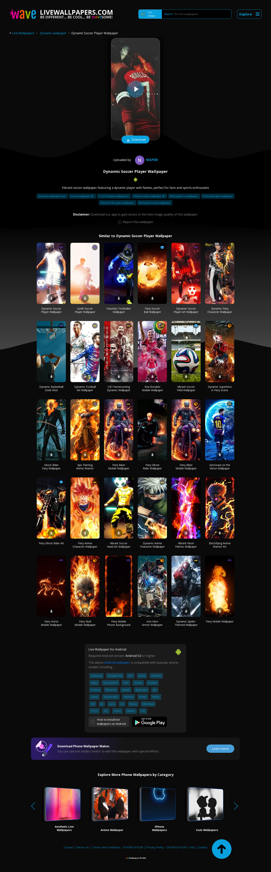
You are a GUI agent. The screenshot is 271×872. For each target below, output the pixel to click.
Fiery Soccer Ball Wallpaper (152, 310)
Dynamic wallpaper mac (52, 196)
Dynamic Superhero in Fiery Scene (220, 388)
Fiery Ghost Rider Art (51, 543)
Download (135, 139)
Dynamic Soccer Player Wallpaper (51, 310)
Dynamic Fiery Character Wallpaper (219, 310)
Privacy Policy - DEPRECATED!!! (166, 847)
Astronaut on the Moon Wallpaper (219, 466)
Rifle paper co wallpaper (184, 196)
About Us (83, 847)
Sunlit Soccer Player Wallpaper (85, 310)
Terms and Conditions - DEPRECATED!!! (117, 847)
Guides (202, 847)
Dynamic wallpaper (53, 33)
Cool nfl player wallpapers (114, 196)
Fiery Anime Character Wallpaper (85, 544)
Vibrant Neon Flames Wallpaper (186, 544)
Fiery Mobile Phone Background (118, 623)
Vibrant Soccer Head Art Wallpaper (118, 544)
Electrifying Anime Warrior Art (220, 544)
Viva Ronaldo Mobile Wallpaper (152, 388)
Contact (69, 847)
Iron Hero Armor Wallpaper (152, 623)
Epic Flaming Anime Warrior (85, 466)
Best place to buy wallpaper (155, 202)
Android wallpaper (117, 662)
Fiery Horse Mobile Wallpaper (51, 623)
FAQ (192, 847)
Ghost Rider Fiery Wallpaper (51, 466)
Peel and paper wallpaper (218, 196)
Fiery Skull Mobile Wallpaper (85, 623)
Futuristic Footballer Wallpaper (119, 310)
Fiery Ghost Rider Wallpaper (152, 466)
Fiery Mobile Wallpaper (220, 621)
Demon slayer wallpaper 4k (149, 196)
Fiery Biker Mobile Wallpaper (118, 466)
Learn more (220, 749)
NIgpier (146, 160)
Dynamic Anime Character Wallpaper (152, 544)
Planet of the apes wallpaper (117, 202)
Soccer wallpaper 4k (82, 196)
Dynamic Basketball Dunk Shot (51, 388)
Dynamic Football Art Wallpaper (85, 388)
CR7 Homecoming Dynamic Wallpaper (118, 388)
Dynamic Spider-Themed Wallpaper (186, 623)
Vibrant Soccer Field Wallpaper (186, 388)
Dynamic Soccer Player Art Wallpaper (186, 310)
